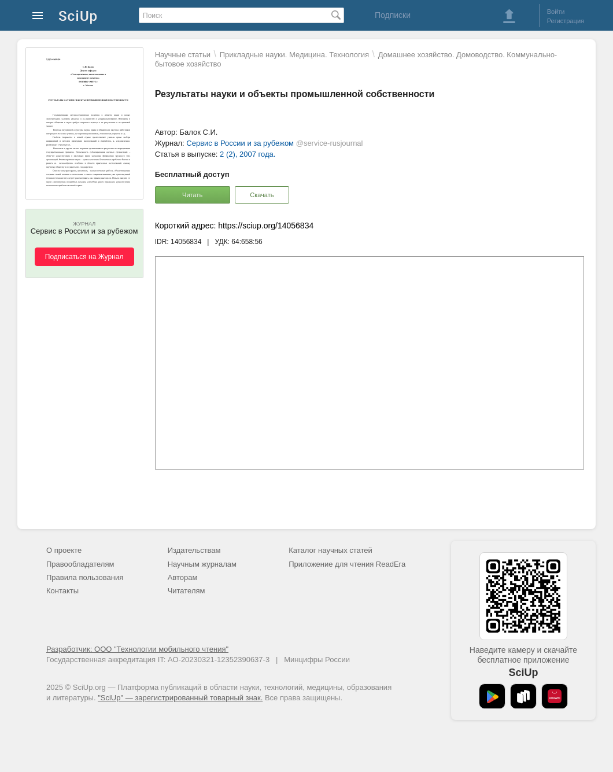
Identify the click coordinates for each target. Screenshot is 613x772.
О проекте (64, 550)
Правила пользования (84, 577)
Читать (192, 194)
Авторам (183, 577)
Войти (556, 11)
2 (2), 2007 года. (247, 154)
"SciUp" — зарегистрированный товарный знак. (180, 697)
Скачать (262, 194)
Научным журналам (202, 564)
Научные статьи (183, 54)
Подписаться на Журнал (84, 257)
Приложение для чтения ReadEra (347, 564)
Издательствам (194, 550)
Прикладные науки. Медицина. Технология (294, 54)
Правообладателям (80, 564)
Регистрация (565, 20)
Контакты (62, 590)
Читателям (186, 590)
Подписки (393, 15)
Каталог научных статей (330, 550)
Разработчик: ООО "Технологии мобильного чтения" (137, 649)
